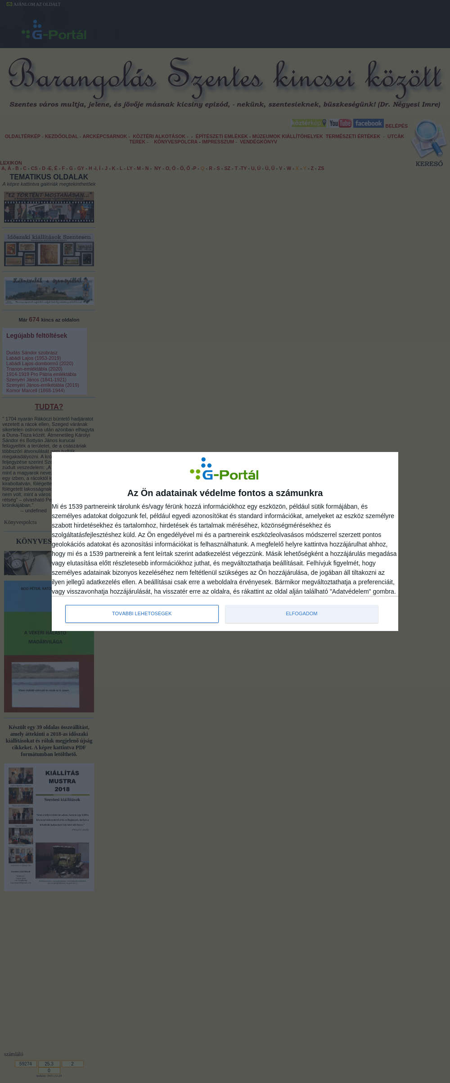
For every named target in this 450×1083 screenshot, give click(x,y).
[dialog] (225, 541)
